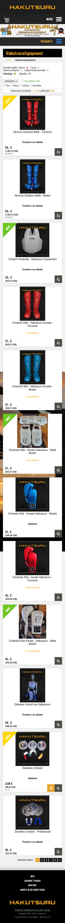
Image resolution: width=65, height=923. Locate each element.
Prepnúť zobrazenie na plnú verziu (32, 910)
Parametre (11, 81)
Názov (21, 67)
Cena (33, 67)
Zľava (26, 85)
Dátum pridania (11, 70)
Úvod (8, 60)
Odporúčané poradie (35, 70)
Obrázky (7, 73)
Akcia (16, 85)
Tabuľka (23, 73)
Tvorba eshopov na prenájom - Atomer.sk (32, 917)
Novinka (37, 85)
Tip (7, 85)
